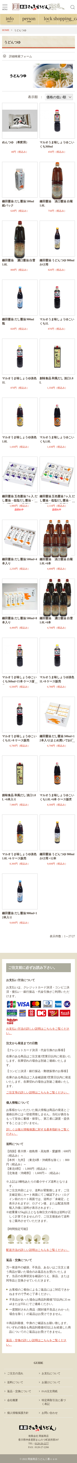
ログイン (48, 19)
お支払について (51, 1373)
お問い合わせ (50, 1412)
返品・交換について (19, 1391)
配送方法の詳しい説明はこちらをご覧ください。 (37, 1250)
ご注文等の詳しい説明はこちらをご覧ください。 (37, 1092)
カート (67, 19)
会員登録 (29, 19)
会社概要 (12, 1400)
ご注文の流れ (15, 1373)
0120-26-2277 (42, 1443)
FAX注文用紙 (49, 1391)
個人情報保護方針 (18, 1412)
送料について (15, 1382)
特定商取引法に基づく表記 (54, 1402)
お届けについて (51, 1382)
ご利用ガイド (9, 19)
